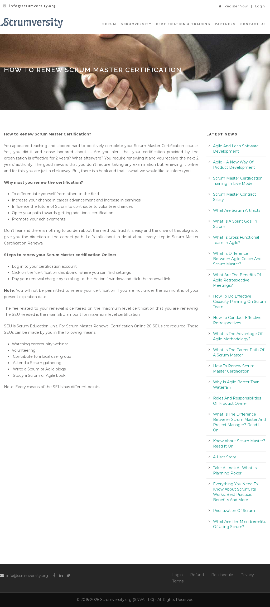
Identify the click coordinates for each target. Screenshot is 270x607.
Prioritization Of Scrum (234, 510)
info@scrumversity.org (27, 575)
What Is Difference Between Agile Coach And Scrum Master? (237, 258)
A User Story (224, 457)
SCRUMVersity (136, 24)
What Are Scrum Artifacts (236, 210)
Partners (225, 24)
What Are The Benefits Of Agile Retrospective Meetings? (237, 280)
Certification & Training (183, 24)
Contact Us (253, 24)
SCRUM (109, 24)
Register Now (236, 6)
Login (260, 6)
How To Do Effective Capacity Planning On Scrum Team (239, 301)
